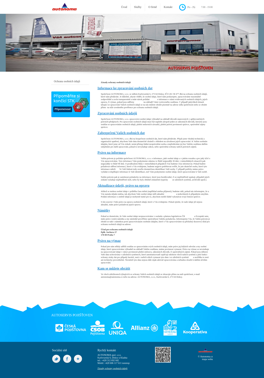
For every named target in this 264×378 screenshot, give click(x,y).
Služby (137, 7)
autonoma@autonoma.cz (112, 277)
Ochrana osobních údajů (67, 81)
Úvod (124, 7)
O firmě (152, 7)
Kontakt (168, 7)
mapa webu (207, 359)
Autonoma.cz (206, 356)
